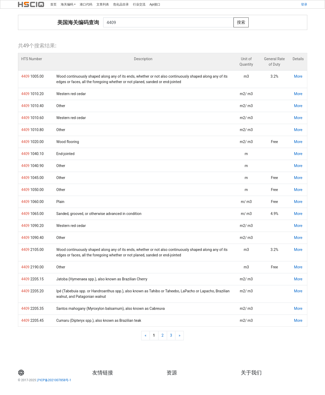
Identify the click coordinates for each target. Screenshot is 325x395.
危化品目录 (121, 4)
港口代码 (86, 4)
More (298, 76)
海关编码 (67, 4)
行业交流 (139, 4)
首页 (53, 4)
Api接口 (155, 4)
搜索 (241, 22)
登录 (304, 4)
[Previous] (145, 335)
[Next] (179, 335)
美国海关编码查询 (78, 22)
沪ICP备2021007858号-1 (54, 380)
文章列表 (102, 4)
